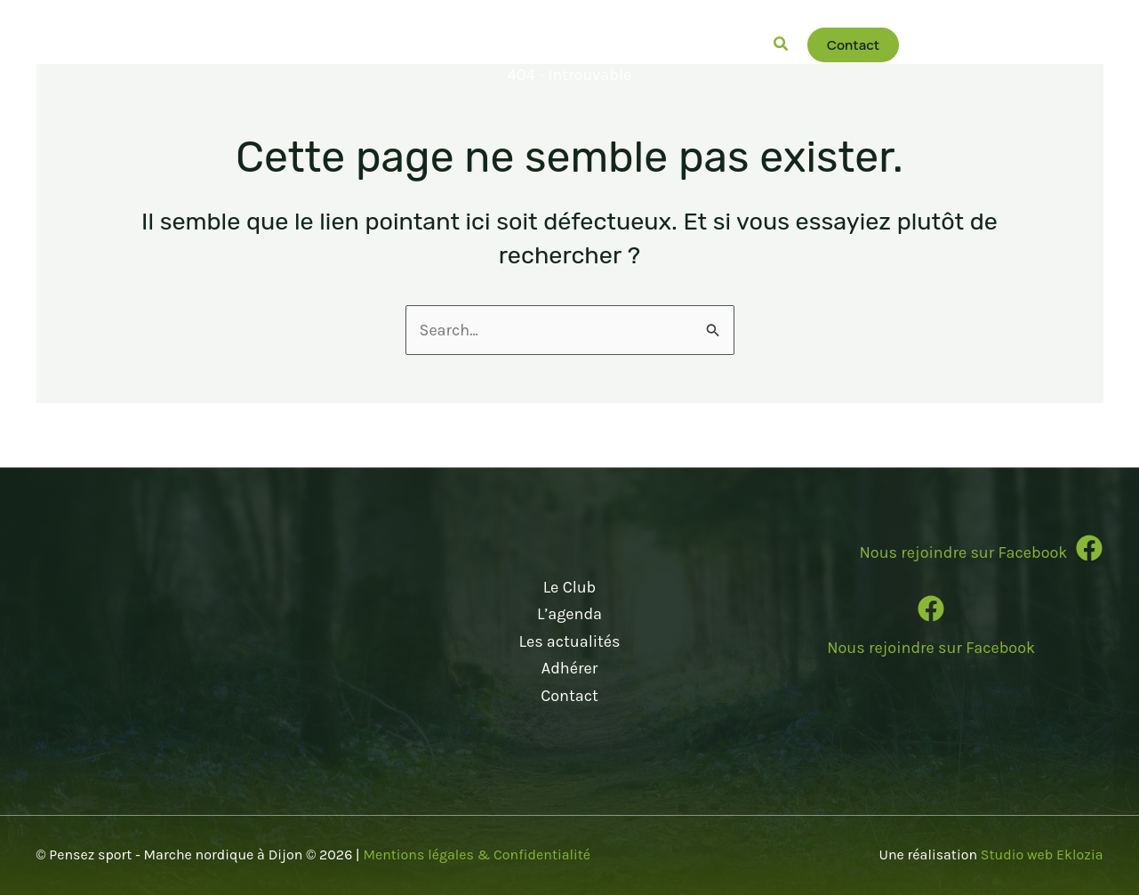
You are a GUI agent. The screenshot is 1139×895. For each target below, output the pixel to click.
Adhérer (569, 668)
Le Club (570, 587)
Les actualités (569, 641)
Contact (569, 696)
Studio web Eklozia (1042, 854)
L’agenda (569, 614)
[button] (345, 44)
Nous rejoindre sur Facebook (931, 647)
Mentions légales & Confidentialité (476, 854)
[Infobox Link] (931, 555)
